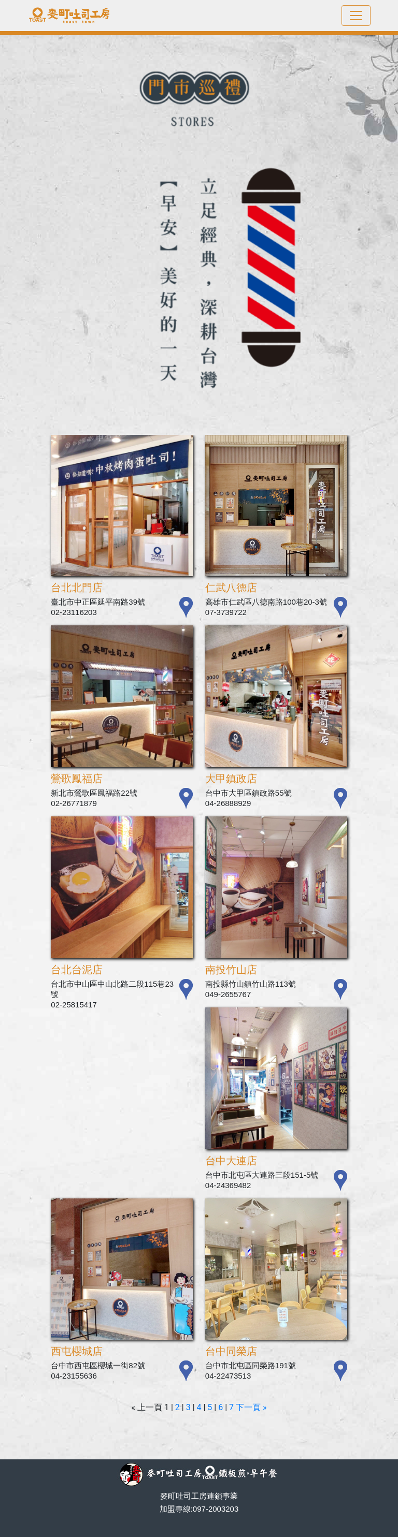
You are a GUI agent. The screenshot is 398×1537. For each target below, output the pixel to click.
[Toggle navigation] (356, 15)
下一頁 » (251, 1407)
